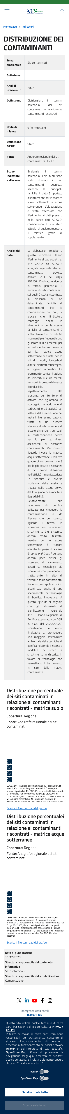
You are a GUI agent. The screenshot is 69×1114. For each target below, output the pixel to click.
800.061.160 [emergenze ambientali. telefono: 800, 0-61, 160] (34, 1015)
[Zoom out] (9, 773)
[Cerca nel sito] (62, 11)
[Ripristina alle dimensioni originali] (9, 779)
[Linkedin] (27, 1000)
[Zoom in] (9, 767)
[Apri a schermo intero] (9, 761)
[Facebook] (42, 1000)
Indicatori (28, 26)
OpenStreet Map (35, 1078)
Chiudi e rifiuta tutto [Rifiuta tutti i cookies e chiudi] (35, 1092)
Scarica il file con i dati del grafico (27, 808)
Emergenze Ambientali (34, 1010)
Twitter (39, 1071)
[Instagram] (50, 1000)
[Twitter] (19, 1000)
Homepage (10, 26)
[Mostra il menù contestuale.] (7, 11)
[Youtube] (35, 1000)
